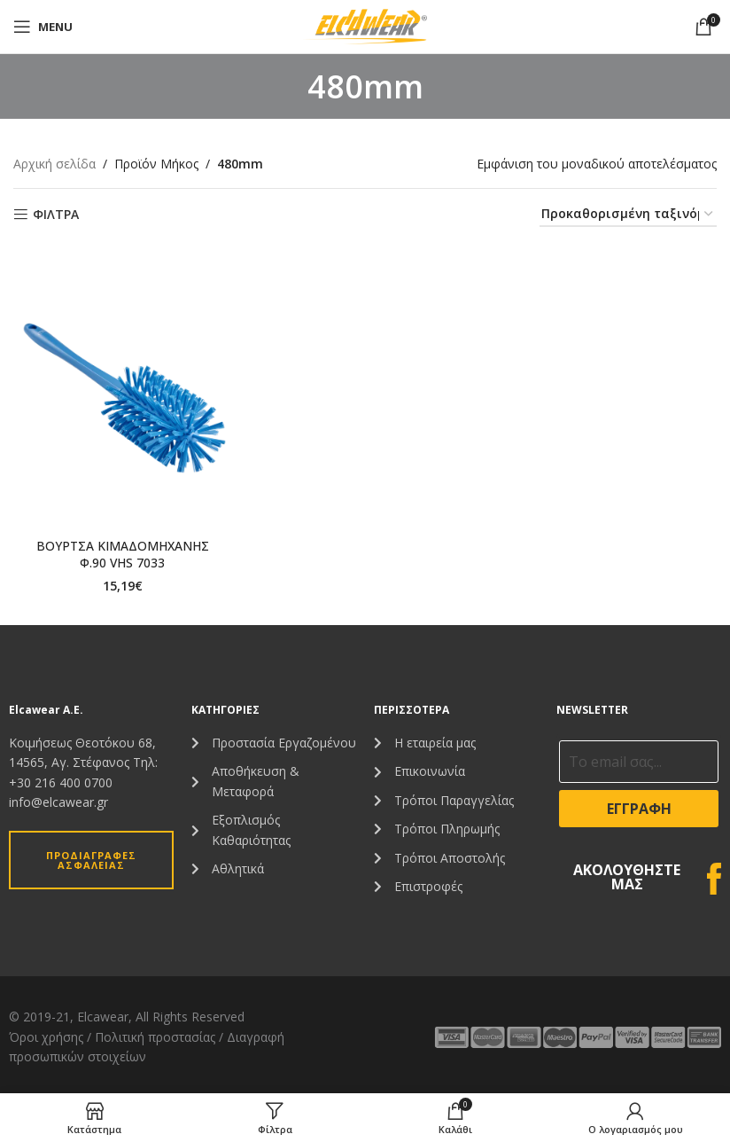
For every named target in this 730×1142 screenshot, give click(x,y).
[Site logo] (365, 25)
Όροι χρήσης (46, 1037)
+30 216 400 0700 (61, 782)
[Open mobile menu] (43, 26)
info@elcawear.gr (58, 802)
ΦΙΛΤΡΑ (56, 215)
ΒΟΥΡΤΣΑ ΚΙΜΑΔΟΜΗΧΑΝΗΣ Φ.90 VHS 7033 (121, 554)
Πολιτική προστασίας (155, 1037)
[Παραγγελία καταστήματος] (628, 215)
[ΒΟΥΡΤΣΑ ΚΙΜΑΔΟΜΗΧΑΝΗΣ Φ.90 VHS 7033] (121, 395)
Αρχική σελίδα (54, 163)
